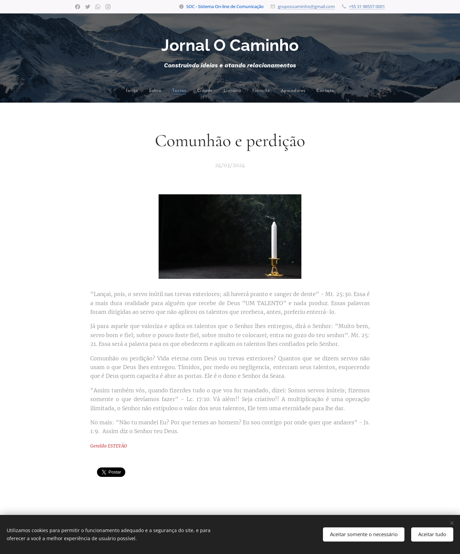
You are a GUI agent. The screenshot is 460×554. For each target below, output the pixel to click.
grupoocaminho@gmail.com (306, 6)
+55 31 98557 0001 (367, 6)
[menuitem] (105, 91)
